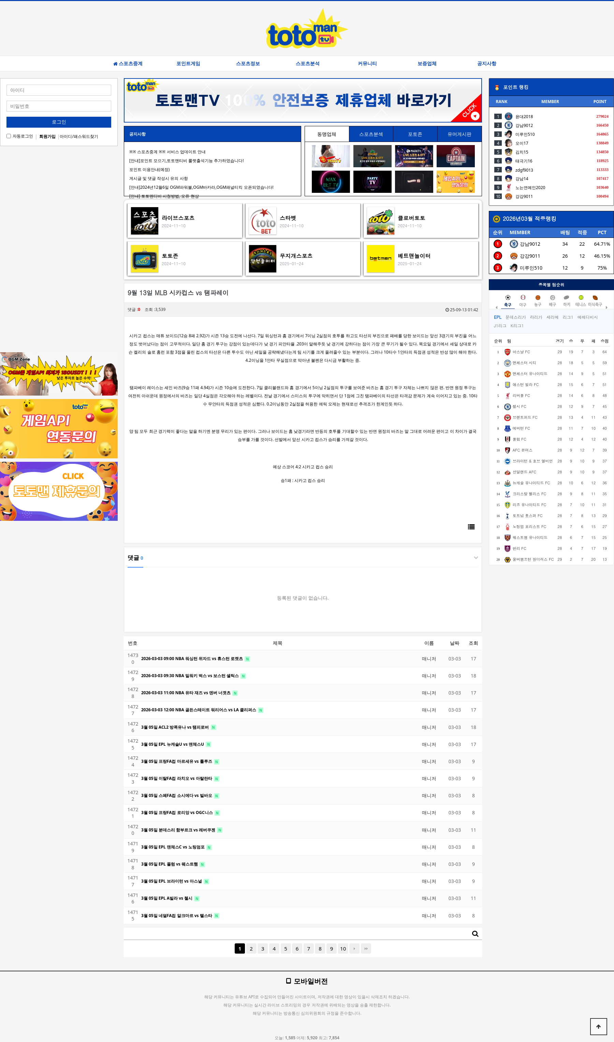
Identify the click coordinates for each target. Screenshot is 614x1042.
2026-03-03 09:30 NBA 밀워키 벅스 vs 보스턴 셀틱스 (190, 676)
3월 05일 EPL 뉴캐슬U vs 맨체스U (173, 744)
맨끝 (366, 948)
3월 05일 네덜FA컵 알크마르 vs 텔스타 (177, 915)
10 (343, 948)
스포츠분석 (308, 63)
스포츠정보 (248, 63)
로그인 (59, 122)
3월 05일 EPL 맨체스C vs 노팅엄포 (173, 847)
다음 (354, 948)
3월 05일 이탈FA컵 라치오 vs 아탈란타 (177, 778)
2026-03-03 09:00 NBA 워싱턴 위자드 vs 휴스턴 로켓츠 (192, 658)
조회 (473, 643)
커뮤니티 (367, 63)
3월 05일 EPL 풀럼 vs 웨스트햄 (170, 864)
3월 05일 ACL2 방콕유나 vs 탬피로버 (175, 727)
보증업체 (427, 63)
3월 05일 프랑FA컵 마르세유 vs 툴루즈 (177, 761)
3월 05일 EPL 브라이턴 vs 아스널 (172, 881)
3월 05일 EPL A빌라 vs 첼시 (167, 898)
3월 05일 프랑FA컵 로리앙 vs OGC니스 (177, 812)
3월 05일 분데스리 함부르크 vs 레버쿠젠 (178, 830)
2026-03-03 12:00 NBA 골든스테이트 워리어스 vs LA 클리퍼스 (199, 710)
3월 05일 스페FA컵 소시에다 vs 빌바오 (177, 795)
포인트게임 (188, 63)
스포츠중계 (128, 63)
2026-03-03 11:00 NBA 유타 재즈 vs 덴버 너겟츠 (186, 693)
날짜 (454, 643)
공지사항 (486, 63)
